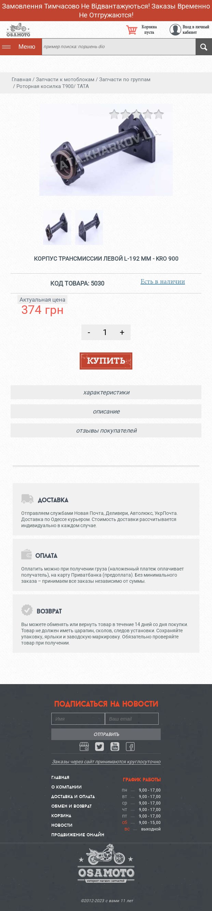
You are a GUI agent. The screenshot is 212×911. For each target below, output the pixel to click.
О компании (66, 787)
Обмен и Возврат (71, 806)
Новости (61, 825)
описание (106, 411)
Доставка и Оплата (73, 796)
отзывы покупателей (106, 430)
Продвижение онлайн (77, 834)
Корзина (61, 815)
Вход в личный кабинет (196, 29)
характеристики (106, 392)
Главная (60, 777)
